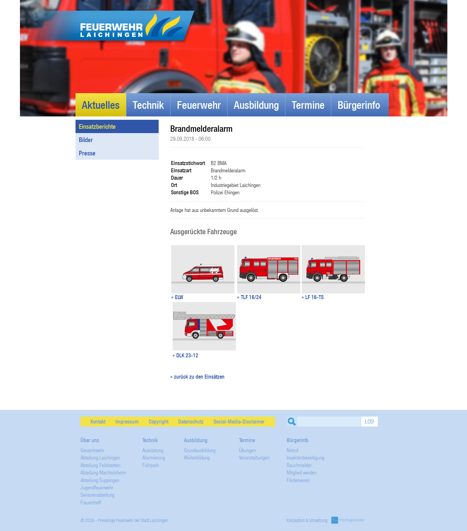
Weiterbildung (197, 457)
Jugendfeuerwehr (96, 487)
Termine (308, 104)
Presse (87, 153)
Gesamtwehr (92, 450)
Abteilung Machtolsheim (103, 472)
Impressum (127, 421)
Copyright (158, 421)
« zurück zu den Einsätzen (197, 376)
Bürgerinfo (359, 104)
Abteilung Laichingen (100, 457)
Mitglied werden (302, 472)
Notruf (292, 450)
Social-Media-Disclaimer (239, 421)
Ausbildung (256, 104)
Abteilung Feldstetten (100, 465)
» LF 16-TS (313, 297)
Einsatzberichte (120, 126)
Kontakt (97, 421)
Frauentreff (90, 502)
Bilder (120, 140)
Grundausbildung (200, 450)
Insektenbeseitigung (305, 457)
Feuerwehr (199, 104)
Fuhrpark (150, 465)
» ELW (177, 297)
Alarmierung (153, 457)
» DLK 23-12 (185, 355)
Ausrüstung (152, 450)
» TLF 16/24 (249, 297)
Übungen (247, 450)
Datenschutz (191, 421)
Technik (148, 104)
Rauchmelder (299, 465)
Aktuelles (101, 104)
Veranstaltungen (254, 457)
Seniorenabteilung (97, 494)
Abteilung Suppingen (99, 480)
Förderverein (298, 480)
